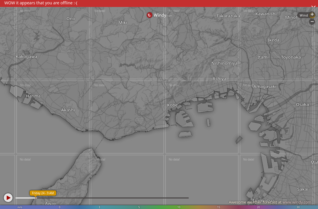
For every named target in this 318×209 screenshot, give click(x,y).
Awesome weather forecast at (270, 202)
